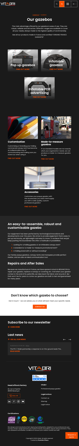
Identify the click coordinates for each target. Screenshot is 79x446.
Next (69, 339)
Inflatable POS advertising (39, 91)
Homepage (36, 15)
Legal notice (45, 405)
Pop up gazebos (23, 65)
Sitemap (44, 401)
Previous (64, 339)
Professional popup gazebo (50, 389)
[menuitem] (74, 4)
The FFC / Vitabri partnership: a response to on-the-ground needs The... (36, 349)
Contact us (40, 307)
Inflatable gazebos (56, 63)
